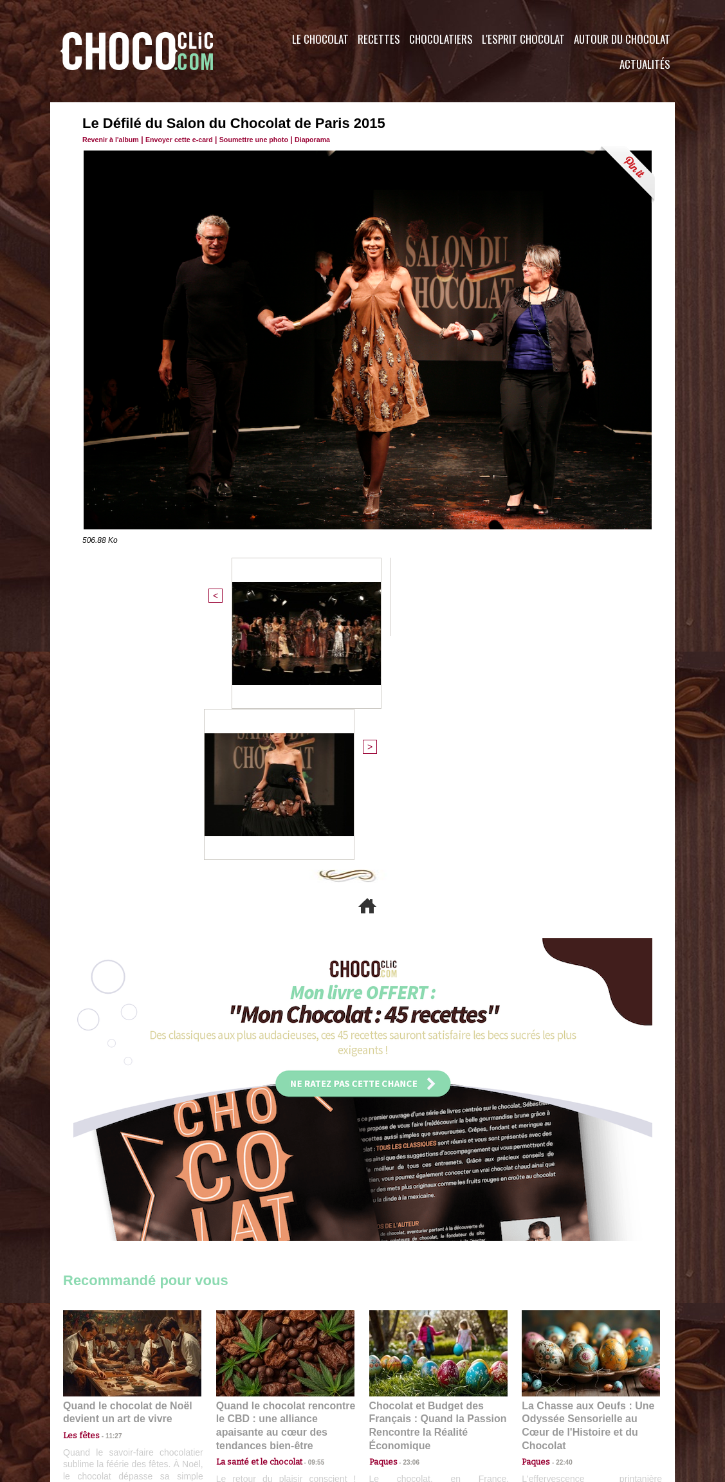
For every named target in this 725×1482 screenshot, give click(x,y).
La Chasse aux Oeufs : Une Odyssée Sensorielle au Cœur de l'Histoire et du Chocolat (585, 1194)
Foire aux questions (560, 1404)
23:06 (407, 1235)
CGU (234, 1404)
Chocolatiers (441, 39)
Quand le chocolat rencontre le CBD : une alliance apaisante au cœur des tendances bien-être (284, 1194)
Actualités (644, 64)
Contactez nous (102, 1404)
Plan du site (398, 1404)
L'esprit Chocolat (523, 39)
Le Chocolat (320, 39)
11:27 (106, 1210)
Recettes (379, 39)
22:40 (559, 1222)
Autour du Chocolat (622, 39)
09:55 (306, 1222)
